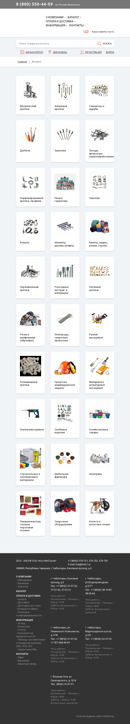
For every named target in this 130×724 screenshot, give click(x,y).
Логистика (24, 626)
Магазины (60, 52)
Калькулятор (34, 52)
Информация (55, 25)
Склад (21, 623)
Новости (23, 586)
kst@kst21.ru (83, 564)
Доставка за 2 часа (29, 605)
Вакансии (23, 583)
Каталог (73, 17)
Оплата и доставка (59, 21)
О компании (55, 17)
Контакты (76, 25)
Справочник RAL (27, 649)
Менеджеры (25, 580)
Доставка (23, 602)
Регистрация (93, 52)
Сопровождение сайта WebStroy (95, 716)
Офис (21, 657)
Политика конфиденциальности (29, 614)
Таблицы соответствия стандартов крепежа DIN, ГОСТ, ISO (30, 643)
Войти (110, 52)
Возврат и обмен (28, 608)
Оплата (22, 599)
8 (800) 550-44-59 (34, 4)
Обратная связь (27, 663)
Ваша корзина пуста (103, 31)
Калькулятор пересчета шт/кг (26, 635)
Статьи (22, 629)
